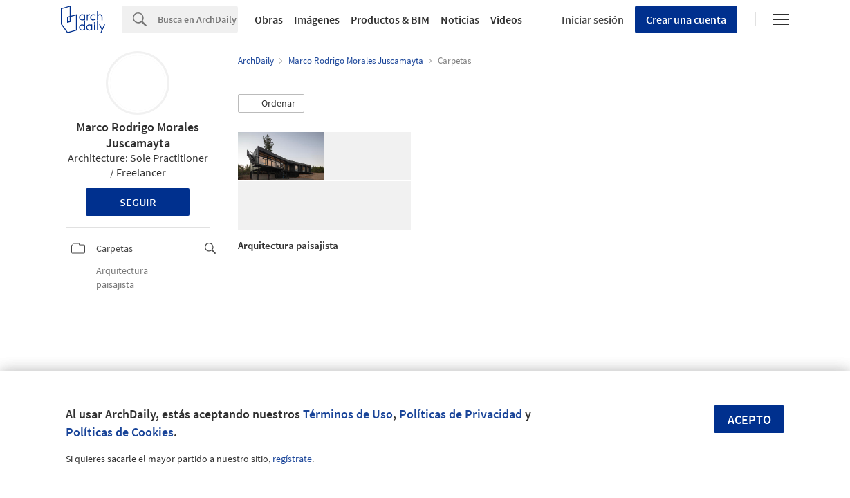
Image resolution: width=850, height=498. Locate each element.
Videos (506, 19)
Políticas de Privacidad (460, 414)
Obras (269, 19)
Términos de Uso (348, 414)
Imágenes (317, 19)
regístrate (292, 458)
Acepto (749, 419)
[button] (271, 103)
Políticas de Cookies (120, 432)
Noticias (460, 19)
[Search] (198, 19)
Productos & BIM (390, 19)
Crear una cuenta (686, 19)
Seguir (138, 202)
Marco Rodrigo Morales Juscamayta (137, 135)
